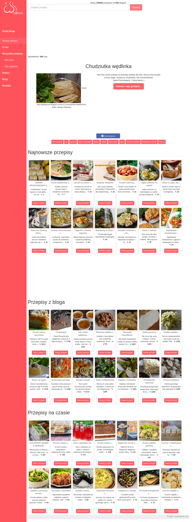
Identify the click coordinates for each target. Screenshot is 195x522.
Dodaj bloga (8, 31)
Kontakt (6, 85)
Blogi (5, 79)
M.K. (187, 516)
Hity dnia (7, 60)
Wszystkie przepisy (12, 53)
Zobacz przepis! (39, 203)
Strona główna (10, 41)
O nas (5, 47)
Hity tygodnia (10, 66)
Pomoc (6, 73)
